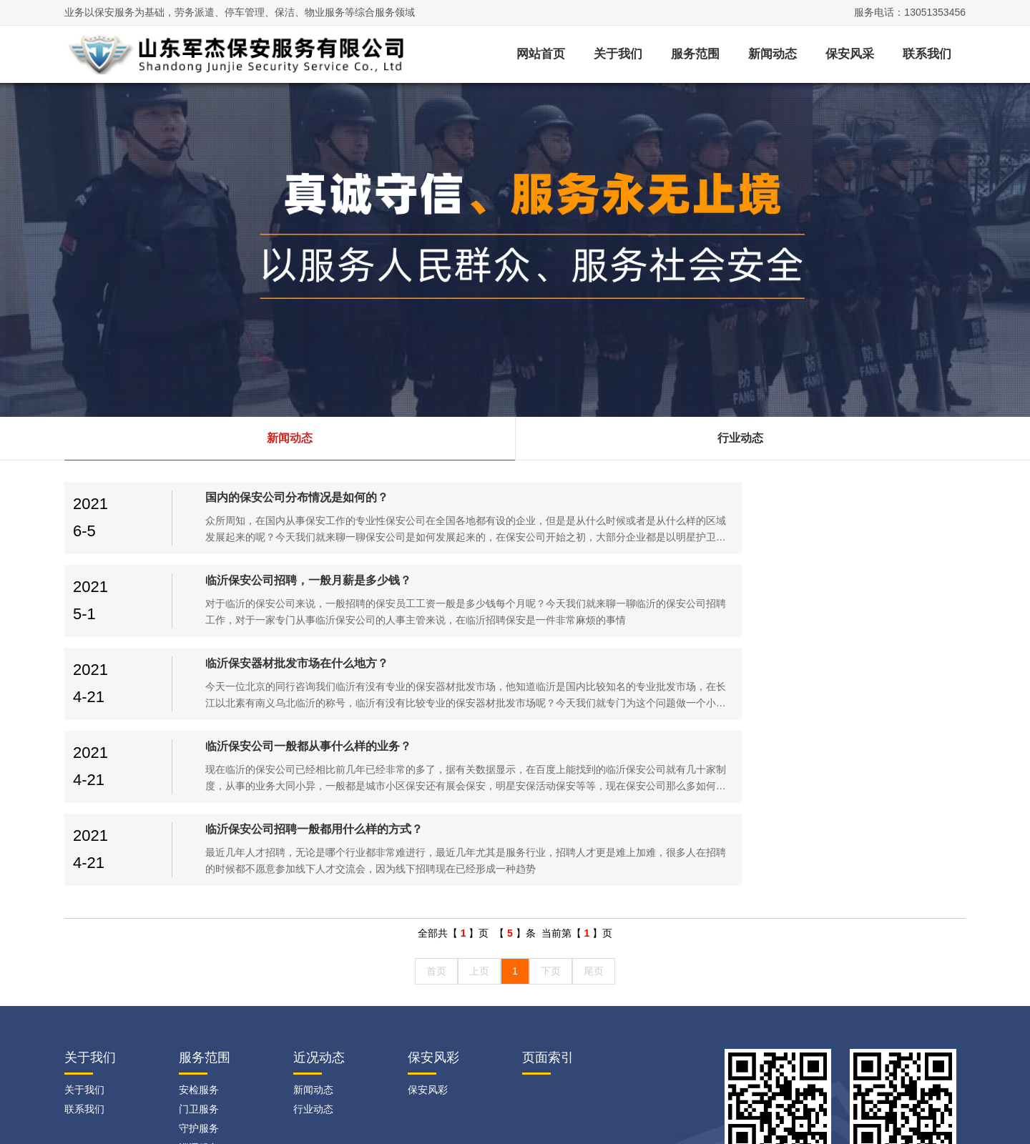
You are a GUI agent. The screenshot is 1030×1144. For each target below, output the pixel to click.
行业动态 (740, 438)
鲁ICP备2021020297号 (317, 1115)
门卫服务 (199, 943)
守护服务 (199, 962)
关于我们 (618, 54)
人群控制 (199, 1020)
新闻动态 (772, 54)
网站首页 (540, 54)
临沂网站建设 (845, 1038)
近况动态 (319, 891)
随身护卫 (199, 1001)
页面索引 (548, 891)
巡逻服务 (199, 981)
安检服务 (199, 924)
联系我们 (927, 54)
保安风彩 (433, 891)
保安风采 (849, 54)
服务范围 (695, 54)
